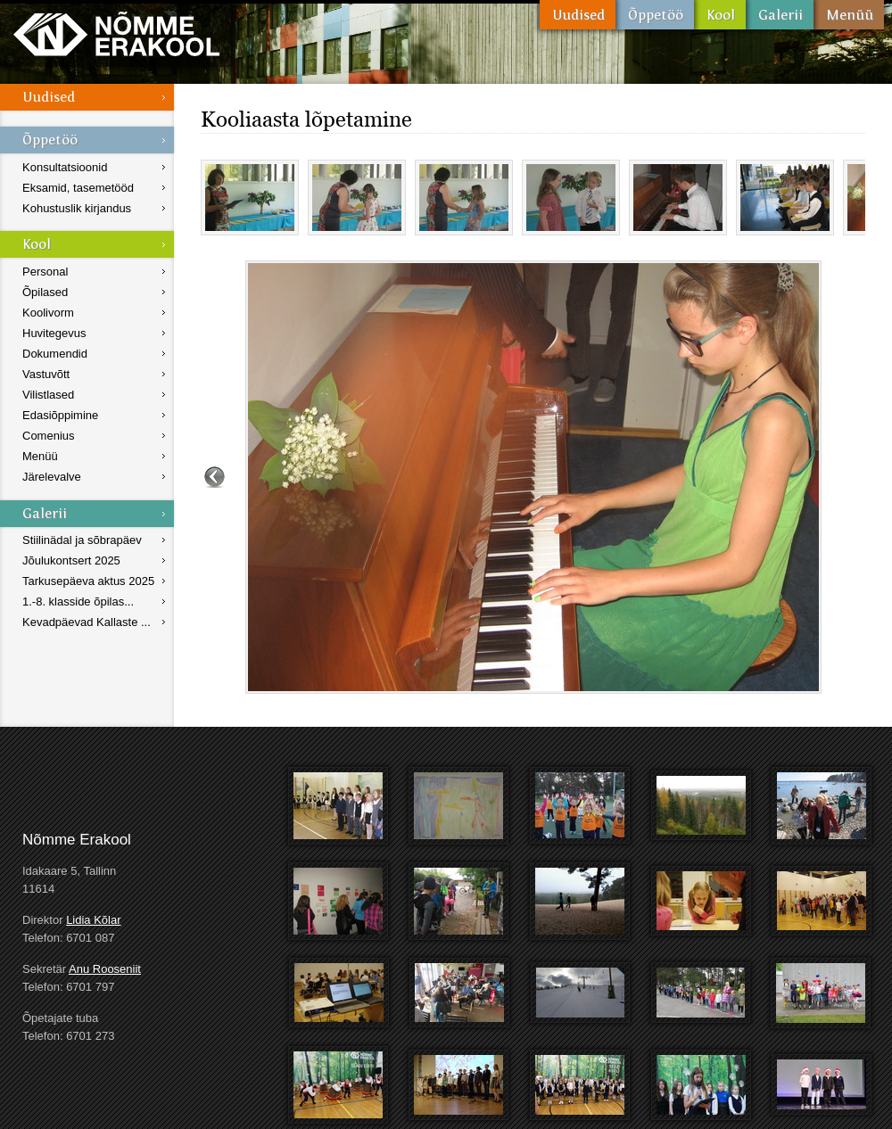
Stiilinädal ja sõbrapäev (82, 540)
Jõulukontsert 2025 (71, 560)
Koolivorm (48, 312)
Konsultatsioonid (64, 167)
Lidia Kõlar (93, 920)
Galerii (780, 14)
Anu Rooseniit (105, 969)
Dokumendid (54, 353)
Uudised (577, 14)
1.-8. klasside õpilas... (78, 601)
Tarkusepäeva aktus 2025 (88, 581)
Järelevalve (51, 476)
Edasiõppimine (60, 415)
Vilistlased (48, 394)
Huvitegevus (54, 333)
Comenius (48, 435)
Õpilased (45, 292)
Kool (720, 14)
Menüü (849, 14)
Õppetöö (654, 14)
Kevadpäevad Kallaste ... (86, 622)
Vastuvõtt (46, 374)
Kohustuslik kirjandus (76, 208)
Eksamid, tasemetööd (78, 187)
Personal (45, 271)
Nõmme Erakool (116, 33)
